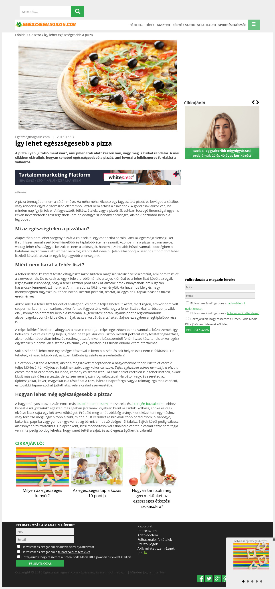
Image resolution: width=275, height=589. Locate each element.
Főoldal (136, 25)
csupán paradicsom (92, 403)
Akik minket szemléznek (156, 548)
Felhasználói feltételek (155, 539)
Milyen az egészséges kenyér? (42, 490)
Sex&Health (206, 25)
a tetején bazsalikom (147, 403)
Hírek (150, 25)
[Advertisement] (222, 68)
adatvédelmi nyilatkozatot (76, 547)
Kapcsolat (145, 526)
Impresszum (147, 530)
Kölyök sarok (183, 25)
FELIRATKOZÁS (40, 563)
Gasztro (163, 25)
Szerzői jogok (148, 544)
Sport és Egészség (232, 25)
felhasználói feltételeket (243, 313)
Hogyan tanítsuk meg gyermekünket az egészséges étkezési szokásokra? (151, 495)
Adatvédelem (148, 535)
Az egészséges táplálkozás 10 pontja (97, 490)
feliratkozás (197, 329)
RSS (142, 553)
